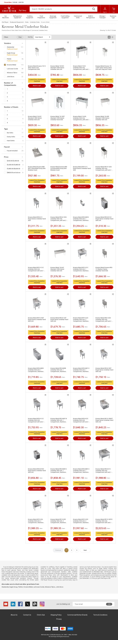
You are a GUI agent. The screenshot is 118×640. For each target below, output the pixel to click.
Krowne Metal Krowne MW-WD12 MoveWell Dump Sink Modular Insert (36, 168)
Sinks (26, 22)
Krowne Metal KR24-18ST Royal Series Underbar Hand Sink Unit (104, 369)
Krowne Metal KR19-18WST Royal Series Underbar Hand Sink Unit (104, 420)
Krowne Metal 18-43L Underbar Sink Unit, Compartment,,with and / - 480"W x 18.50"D (81, 118)
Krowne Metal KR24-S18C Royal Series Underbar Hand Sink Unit (37, 470)
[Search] (63, 9)
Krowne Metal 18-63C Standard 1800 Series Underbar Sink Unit (35, 118)
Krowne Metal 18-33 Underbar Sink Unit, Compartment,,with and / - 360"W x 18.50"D (81, 67)
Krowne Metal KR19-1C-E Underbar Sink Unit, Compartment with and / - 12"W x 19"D (36, 269)
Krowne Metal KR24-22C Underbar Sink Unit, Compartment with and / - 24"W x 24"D (81, 420)
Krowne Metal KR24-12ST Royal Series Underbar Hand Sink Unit (59, 319)
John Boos (10, 76)
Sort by (30, 37)
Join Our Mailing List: (63, 604)
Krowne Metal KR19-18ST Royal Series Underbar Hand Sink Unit (37, 319)
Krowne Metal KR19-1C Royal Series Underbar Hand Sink (82, 168)
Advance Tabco (12, 73)
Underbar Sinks (35, 22)
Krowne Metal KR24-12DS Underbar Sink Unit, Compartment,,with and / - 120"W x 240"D (58, 218)
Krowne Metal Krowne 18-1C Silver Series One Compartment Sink (37, 67)
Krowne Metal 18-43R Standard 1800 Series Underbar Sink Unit (102, 118)
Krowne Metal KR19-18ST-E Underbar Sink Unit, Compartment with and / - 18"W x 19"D (104, 521)
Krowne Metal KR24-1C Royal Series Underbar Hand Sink (37, 218)
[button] (14, 2)
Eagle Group (11, 53)
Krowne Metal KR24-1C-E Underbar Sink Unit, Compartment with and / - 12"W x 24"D (36, 420)
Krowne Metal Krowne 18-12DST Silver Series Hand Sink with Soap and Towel (104, 67)
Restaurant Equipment (17, 22)
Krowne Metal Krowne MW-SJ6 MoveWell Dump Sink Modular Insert (58, 168)
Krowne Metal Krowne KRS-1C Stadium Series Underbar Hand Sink (104, 269)
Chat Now (37, 81)
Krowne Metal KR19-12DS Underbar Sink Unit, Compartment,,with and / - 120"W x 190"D (104, 168)
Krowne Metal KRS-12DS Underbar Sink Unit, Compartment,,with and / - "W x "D (104, 319)
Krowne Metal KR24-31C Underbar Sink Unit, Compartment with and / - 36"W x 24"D (104, 470)
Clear (20, 37)
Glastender (10, 47)
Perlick (9, 59)
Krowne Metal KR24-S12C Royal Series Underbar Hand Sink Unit (104, 218)
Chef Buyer (5, 22)
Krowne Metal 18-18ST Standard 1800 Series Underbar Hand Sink (57, 118)
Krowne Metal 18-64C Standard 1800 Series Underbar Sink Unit (57, 269)
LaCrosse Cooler (12, 69)
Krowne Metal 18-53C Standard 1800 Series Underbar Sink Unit (57, 67)
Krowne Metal (11, 65)
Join (109, 604)
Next (85, 550)
